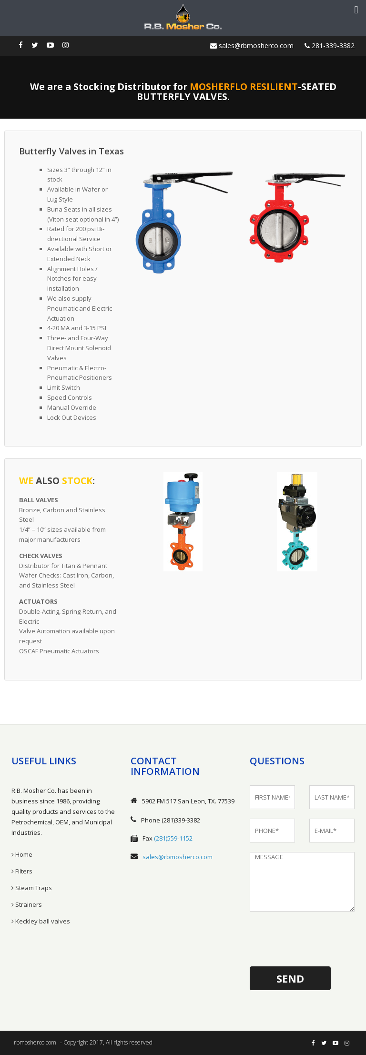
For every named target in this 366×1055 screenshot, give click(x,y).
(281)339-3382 (181, 820)
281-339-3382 (330, 45)
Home (21, 854)
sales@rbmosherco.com (252, 45)
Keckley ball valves (40, 921)
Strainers (26, 904)
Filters (21, 871)
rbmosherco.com (35, 1042)
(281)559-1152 (173, 838)
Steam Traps (31, 887)
